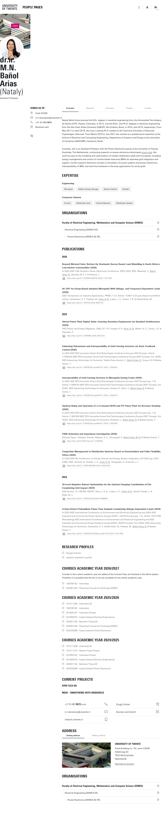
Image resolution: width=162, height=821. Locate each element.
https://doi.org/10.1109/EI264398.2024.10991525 (88, 466)
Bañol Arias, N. (134, 360)
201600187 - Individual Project (81, 612)
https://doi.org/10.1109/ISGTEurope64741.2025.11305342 (92, 367)
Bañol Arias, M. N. (132, 437)
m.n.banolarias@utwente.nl (48, 118)
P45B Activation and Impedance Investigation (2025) (89, 434)
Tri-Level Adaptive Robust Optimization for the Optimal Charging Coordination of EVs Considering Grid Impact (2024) (106, 486)
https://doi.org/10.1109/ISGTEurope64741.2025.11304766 (92, 423)
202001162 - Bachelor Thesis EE (82, 621)
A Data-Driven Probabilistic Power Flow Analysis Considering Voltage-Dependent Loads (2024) (111, 509)
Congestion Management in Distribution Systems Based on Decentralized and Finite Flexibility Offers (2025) (111, 453)
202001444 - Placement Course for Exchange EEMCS (92, 588)
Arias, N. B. (104, 299)
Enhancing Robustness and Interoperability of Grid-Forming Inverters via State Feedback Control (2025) (108, 348)
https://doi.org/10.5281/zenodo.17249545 (85, 441)
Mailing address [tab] (98, 735)
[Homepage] (32, 7)
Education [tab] (110, 108)
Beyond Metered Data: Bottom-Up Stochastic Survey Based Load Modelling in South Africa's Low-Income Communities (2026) (111, 266)
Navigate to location (124, 763)
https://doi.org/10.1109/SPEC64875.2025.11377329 (89, 278)
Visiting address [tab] (73, 735)
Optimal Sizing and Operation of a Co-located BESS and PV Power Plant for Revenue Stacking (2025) (111, 408)
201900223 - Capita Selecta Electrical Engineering (90, 617)
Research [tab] (90, 108)
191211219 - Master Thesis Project (83, 650)
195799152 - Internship (77, 583)
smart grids (146, 152)
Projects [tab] (129, 108)
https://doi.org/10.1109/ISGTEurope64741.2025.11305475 (92, 395)
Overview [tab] (70, 108)
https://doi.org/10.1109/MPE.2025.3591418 (86, 336)
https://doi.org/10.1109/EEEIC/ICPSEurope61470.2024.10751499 (95, 534)
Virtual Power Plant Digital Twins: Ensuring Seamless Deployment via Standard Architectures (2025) (111, 323)
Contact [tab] (148, 108)
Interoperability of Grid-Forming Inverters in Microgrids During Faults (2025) (102, 378)
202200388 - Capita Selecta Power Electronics (88, 630)
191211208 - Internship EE (79, 603)
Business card (42, 127)
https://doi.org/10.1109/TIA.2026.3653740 (85, 303)
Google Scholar (73, 553)
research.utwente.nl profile (79, 557)
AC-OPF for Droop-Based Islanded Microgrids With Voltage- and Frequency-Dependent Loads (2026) (111, 290)
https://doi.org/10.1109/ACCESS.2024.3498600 (87, 498)
